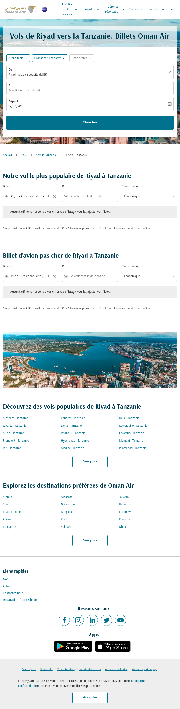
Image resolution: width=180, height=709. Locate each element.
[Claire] (170, 72)
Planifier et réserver (71, 9)
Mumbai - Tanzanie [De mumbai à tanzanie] (131, 441)
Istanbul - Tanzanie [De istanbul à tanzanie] (73, 433)
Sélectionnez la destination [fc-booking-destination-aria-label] (25, 90)
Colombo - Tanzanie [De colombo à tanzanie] (131, 433)
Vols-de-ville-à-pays (90, 669)
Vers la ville (46, 669)
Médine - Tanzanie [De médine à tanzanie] (72, 448)
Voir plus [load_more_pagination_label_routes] (90, 461)
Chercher (90, 122)
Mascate (66, 497)
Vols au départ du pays (145, 669)
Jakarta (124, 497)
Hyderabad (126, 504)
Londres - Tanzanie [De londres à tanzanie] (73, 418)
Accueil (7, 155)
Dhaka (123, 527)
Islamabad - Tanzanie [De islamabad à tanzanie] (132, 448)
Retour (7, 586)
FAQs (6, 579)
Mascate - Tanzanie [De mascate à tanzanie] (15, 418)
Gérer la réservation (116, 9)
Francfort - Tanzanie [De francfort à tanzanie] (16, 441)
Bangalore (9, 527)
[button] (50, 58)
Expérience (156, 9)
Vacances (135, 9)
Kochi (64, 519)
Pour (65, 186)
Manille (7, 497)
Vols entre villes (66, 669)
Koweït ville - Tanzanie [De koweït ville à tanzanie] (133, 426)
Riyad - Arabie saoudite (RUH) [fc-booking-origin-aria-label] (27, 74)
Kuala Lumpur (12, 512)
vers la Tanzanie (46, 155)
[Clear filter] (54, 196)
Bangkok (66, 512)
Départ (13, 101)
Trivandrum (68, 504)
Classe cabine (130, 186)
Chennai (8, 504)
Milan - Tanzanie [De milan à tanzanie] (13, 433)
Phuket (7, 519)
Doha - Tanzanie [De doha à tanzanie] (71, 426)
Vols (24, 155)
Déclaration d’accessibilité (20, 600)
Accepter (90, 697)
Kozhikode (125, 519)
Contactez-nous (13, 593)
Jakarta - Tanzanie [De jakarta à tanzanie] (14, 426)
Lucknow (125, 512)
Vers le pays (29, 669)
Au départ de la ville (116, 669)
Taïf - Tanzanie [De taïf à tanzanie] (12, 448)
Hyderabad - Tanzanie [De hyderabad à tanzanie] (75, 441)
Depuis (7, 186)
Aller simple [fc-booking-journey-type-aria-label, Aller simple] (15, 58)
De (10, 70)
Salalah (66, 527)
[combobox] (30, 196)
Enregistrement (91, 9)
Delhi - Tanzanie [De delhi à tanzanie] (129, 418)
